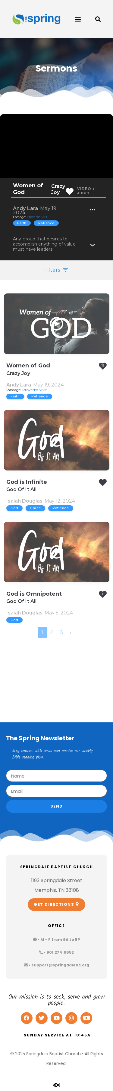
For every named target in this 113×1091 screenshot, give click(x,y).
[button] (78, 19)
